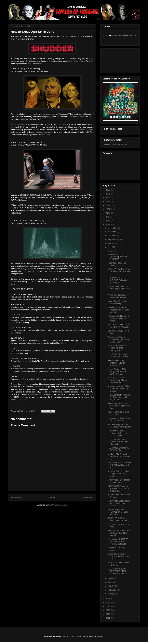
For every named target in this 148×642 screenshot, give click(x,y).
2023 (108, 201)
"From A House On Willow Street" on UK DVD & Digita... (118, 388)
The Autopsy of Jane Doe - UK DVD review (119, 419)
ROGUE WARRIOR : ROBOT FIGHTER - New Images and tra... (118, 571)
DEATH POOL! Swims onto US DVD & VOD (117, 519)
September (113, 239)
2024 (108, 197)
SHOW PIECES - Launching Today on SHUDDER (117, 256)
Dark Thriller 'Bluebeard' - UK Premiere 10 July (118, 355)
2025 (108, 194)
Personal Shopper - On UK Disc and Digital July (119, 425)
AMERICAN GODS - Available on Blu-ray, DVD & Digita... (117, 380)
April (110, 582)
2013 (108, 610)
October (112, 235)
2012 (108, 614)
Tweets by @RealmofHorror (115, 144)
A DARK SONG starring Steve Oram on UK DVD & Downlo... (119, 488)
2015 (108, 602)
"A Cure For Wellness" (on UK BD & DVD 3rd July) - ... (118, 271)
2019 (108, 217)
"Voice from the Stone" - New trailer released (117, 296)
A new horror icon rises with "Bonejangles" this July (118, 405)
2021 (108, 209)
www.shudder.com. (18, 399)
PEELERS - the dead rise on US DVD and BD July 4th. (118, 532)
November (113, 232)
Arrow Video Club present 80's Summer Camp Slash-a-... (118, 503)
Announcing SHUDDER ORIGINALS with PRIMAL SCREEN (117, 541)
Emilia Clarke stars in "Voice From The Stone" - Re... (119, 556)
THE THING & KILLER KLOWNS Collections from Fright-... (117, 280)
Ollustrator (81, 636)
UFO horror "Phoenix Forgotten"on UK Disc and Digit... (118, 309)
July (110, 247)
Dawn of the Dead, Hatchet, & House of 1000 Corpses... (117, 433)
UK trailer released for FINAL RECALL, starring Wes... (117, 348)
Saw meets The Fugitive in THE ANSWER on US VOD (119, 465)
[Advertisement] (115, 60)
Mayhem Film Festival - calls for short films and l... (118, 456)
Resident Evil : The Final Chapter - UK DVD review (118, 473)
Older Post (88, 497)
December (113, 228)
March (111, 586)
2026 (108, 190)
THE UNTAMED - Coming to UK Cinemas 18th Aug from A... (118, 397)
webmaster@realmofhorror (125, 35)
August (111, 243)
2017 (108, 224)
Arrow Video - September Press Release (118, 481)
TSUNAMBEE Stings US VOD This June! (118, 449)
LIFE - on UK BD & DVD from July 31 (118, 413)
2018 (108, 221)
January (112, 594)
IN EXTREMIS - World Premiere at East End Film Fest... (117, 441)
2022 (108, 205)
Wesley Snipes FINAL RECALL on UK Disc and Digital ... (117, 511)
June (110, 251)
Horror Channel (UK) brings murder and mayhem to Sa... (116, 371)
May (110, 578)
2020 (108, 213)
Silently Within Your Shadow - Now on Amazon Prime (116, 362)
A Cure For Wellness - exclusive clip (117, 302)
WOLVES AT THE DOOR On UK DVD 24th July (118, 325)
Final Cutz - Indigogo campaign (116, 264)
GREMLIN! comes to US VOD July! (118, 563)
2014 (108, 606)
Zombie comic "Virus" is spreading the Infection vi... (118, 288)
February (112, 590)
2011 (108, 618)
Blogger (100, 636)
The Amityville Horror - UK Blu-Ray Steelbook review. (118, 318)
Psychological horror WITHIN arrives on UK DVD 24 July (118, 339)
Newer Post (16, 497)
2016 (108, 599)
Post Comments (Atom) (57, 505)
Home (53, 497)
